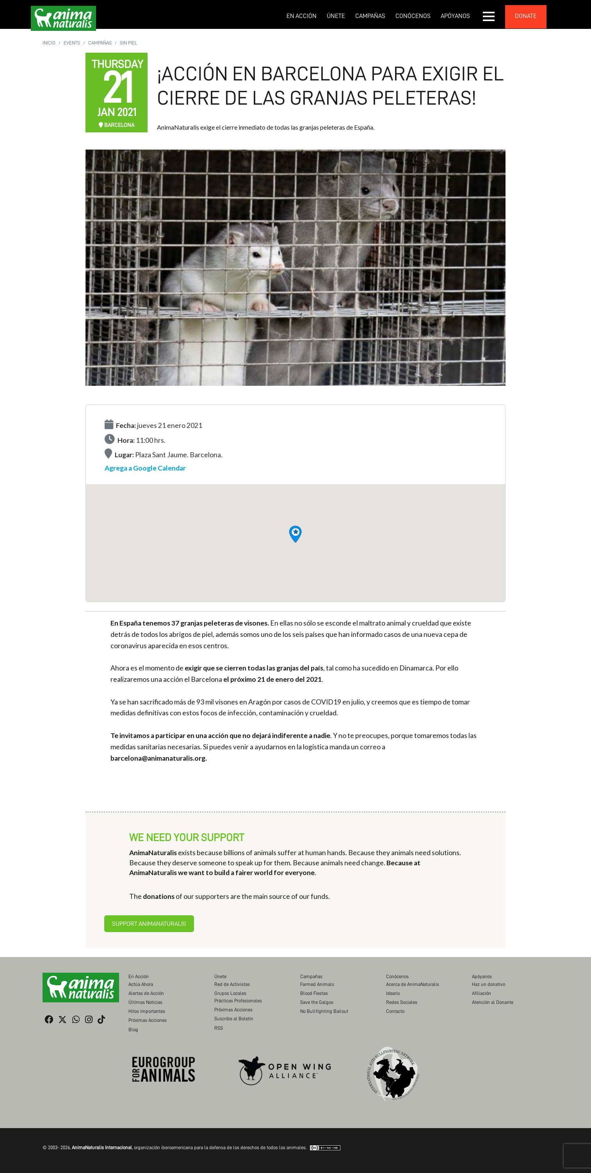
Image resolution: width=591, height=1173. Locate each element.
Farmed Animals (317, 984)
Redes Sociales (401, 1002)
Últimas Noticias (145, 1002)
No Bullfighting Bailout (324, 1011)
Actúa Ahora (140, 984)
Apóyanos (455, 16)
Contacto (395, 1011)
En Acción (302, 16)
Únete (336, 16)
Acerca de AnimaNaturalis (412, 984)
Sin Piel (128, 42)
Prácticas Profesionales (238, 1000)
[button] (489, 16)
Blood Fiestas (314, 993)
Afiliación (481, 993)
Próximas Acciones (147, 1020)
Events (72, 42)
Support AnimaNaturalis (149, 924)
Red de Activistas (232, 984)
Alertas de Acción (146, 993)
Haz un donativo (488, 984)
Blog (133, 1029)
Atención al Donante (492, 1002)
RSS (218, 1027)
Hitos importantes (146, 1011)
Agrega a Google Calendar (145, 468)
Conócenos (413, 16)
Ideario (393, 993)
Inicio (49, 42)
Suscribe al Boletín (233, 1018)
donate (526, 16)
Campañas (370, 16)
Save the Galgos (316, 1002)
